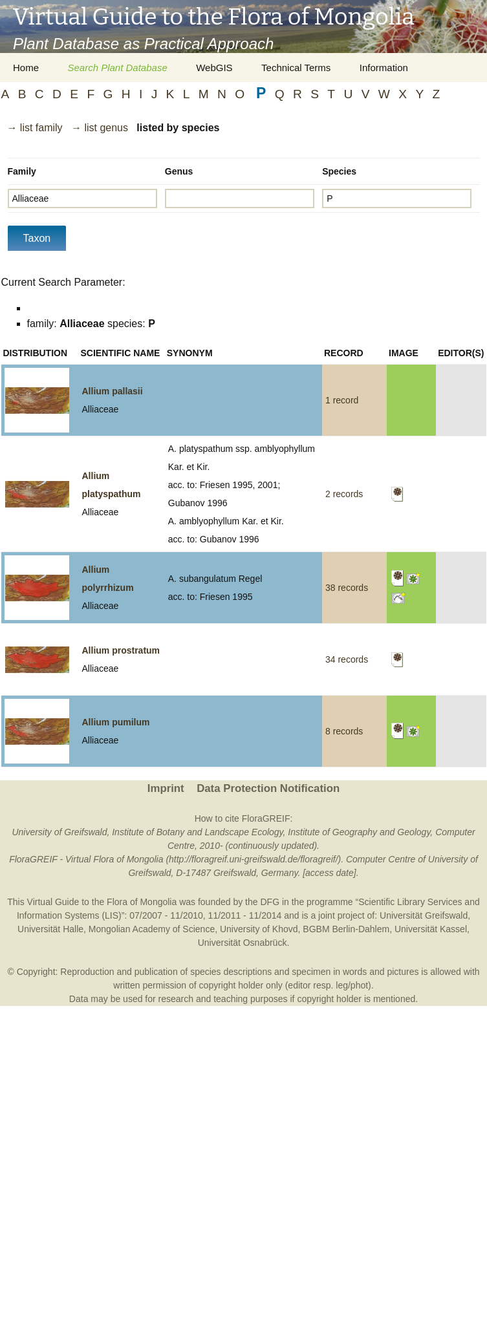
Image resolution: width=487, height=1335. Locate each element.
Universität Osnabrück (242, 942)
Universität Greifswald (424, 915)
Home (26, 67)
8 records (344, 731)
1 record (341, 400)
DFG (269, 902)
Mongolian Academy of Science (152, 929)
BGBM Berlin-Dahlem (346, 929)
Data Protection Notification (268, 788)
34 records (346, 659)
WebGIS (214, 67)
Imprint (165, 788)
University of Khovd (259, 929)
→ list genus (99, 127)
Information (384, 67)
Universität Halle (50, 929)
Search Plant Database (117, 67)
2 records (344, 494)
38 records (346, 587)
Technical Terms (295, 67)
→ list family (34, 127)
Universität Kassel (431, 929)
